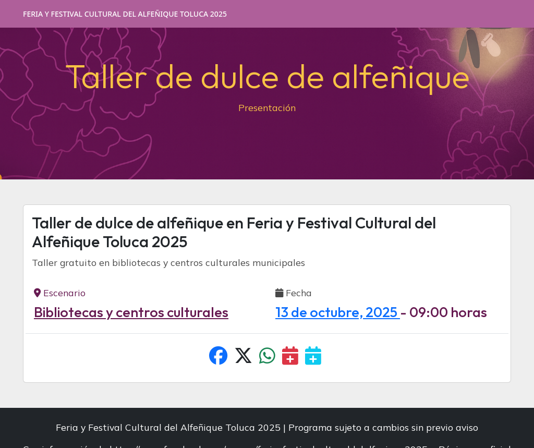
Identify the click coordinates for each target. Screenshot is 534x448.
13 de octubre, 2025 (337, 312)
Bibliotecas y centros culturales (131, 312)
